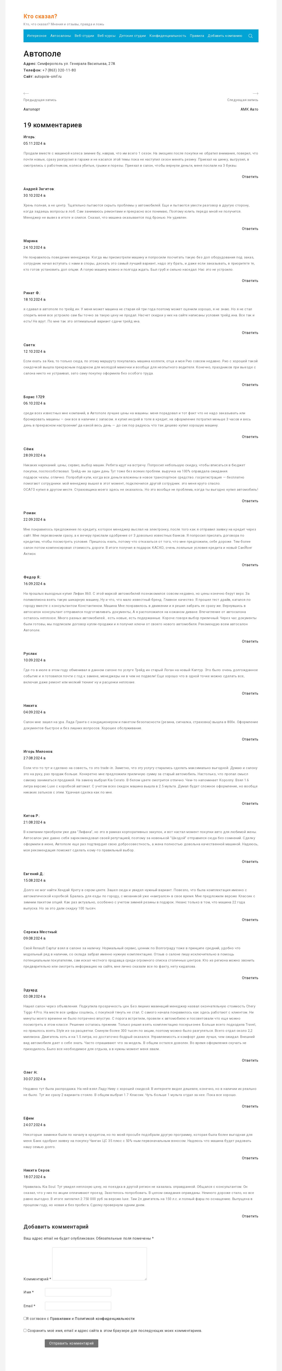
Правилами (60, 1319)
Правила (197, 36)
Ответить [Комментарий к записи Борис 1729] (250, 437)
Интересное (37, 36)
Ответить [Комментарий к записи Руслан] (250, 693)
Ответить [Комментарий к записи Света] (250, 385)
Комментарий (37, 1279)
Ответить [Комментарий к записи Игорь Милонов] (250, 803)
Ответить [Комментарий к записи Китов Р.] (250, 862)
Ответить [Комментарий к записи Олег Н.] (250, 1106)
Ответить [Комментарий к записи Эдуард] (250, 1060)
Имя (29, 1292)
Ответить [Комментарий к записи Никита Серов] (250, 1216)
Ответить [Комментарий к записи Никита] (250, 739)
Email (29, 1306)
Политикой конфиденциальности (105, 1319)
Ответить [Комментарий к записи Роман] (250, 565)
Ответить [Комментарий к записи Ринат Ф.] (250, 333)
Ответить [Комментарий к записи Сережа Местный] (250, 978)
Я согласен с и (80, 1319)
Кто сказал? (40, 16)
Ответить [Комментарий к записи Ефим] (250, 1158)
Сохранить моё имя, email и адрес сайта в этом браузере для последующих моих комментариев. (115, 1330)
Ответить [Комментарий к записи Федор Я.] (250, 641)
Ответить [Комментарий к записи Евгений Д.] (250, 920)
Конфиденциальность (167, 36)
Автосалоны (60, 36)
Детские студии (132, 36)
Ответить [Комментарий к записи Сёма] (250, 501)
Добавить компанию (225, 36)
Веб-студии (84, 36)
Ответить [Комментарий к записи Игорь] (250, 177)
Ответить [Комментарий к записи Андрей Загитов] (250, 229)
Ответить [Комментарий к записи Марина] (250, 281)
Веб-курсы (106, 36)
